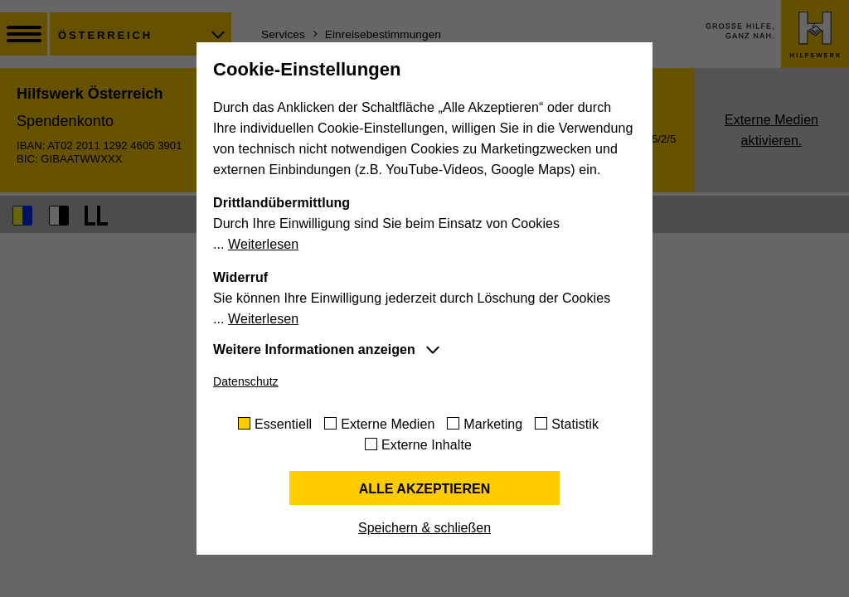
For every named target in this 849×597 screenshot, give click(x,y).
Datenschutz (246, 381)
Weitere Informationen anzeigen (314, 349)
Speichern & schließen (424, 528)
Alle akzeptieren (425, 489)
